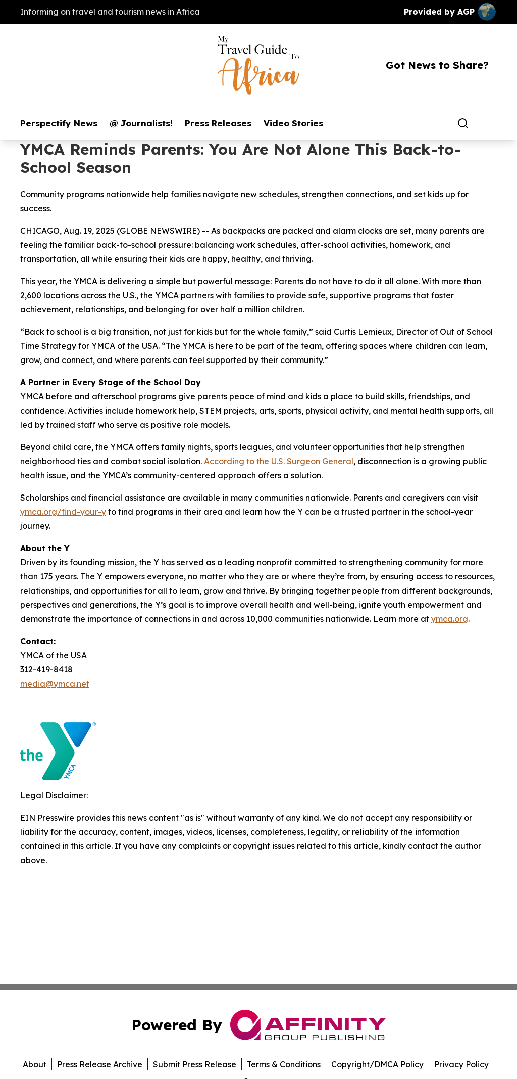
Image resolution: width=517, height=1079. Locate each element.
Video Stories (293, 123)
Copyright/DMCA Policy (377, 1064)
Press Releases (218, 123)
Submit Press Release (194, 1064)
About (34, 1064)
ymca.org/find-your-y (63, 512)
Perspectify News (58, 123)
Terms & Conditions (284, 1064)
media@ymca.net (54, 684)
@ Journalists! (141, 123)
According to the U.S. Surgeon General (278, 461)
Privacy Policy (461, 1064)
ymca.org (449, 619)
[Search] (463, 123)
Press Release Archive (99, 1064)
